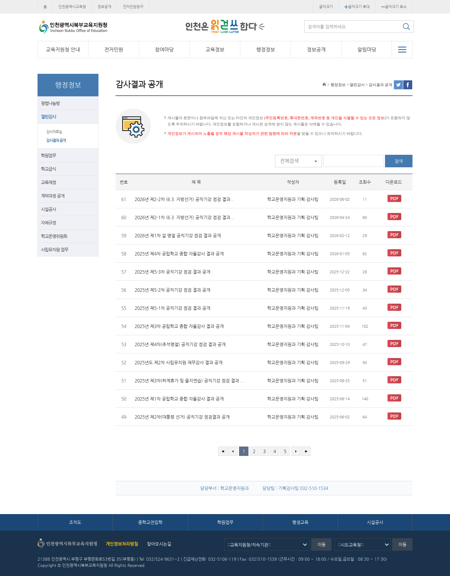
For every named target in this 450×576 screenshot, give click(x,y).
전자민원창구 (133, 6)
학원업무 (48, 155)
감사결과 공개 (56, 140)
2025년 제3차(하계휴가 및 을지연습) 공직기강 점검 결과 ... (189, 380)
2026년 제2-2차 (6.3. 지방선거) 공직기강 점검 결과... (184, 199)
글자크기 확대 (357, 6)
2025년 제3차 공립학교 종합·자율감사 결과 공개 (179, 326)
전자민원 (113, 50)
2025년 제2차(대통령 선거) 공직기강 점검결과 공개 (182, 416)
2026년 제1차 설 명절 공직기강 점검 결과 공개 (178, 235)
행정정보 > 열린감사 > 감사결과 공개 (361, 85)
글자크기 (326, 6)
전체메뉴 (402, 49)
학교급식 (48, 168)
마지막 (306, 451)
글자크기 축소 (394, 6)
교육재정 (48, 182)
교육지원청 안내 (63, 50)
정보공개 (104, 6)
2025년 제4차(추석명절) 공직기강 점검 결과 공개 (180, 344)
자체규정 (48, 222)
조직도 (75, 522)
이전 (233, 451)
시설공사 (48, 209)
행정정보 (265, 50)
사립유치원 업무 (54, 249)
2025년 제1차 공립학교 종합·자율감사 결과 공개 (179, 398)
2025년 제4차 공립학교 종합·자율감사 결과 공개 (179, 253)
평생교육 (300, 522)
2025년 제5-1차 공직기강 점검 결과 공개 (172, 308)
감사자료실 (54, 131)
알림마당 (367, 50)
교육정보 (215, 50)
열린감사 (48, 116)
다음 (296, 451)
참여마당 (164, 50)
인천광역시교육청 (72, 6)
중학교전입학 (150, 522)
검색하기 (406, 26)
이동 (322, 544)
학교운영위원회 (54, 236)
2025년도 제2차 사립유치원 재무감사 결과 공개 (178, 362)
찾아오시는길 (159, 543)
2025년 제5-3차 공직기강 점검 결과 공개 (172, 271)
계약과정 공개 (52, 195)
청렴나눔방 (50, 103)
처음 (223, 451)
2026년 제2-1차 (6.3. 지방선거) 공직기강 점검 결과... (184, 217)
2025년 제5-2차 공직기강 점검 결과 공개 (172, 289)
